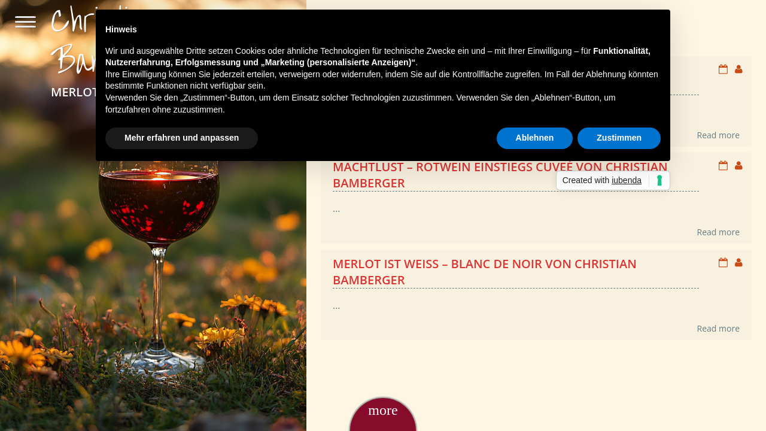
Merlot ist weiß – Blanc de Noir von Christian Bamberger (485, 272)
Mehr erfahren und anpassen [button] (181, 137)
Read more (718, 135)
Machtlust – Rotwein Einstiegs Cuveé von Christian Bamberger (500, 175)
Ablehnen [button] (535, 137)
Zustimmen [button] (619, 137)
